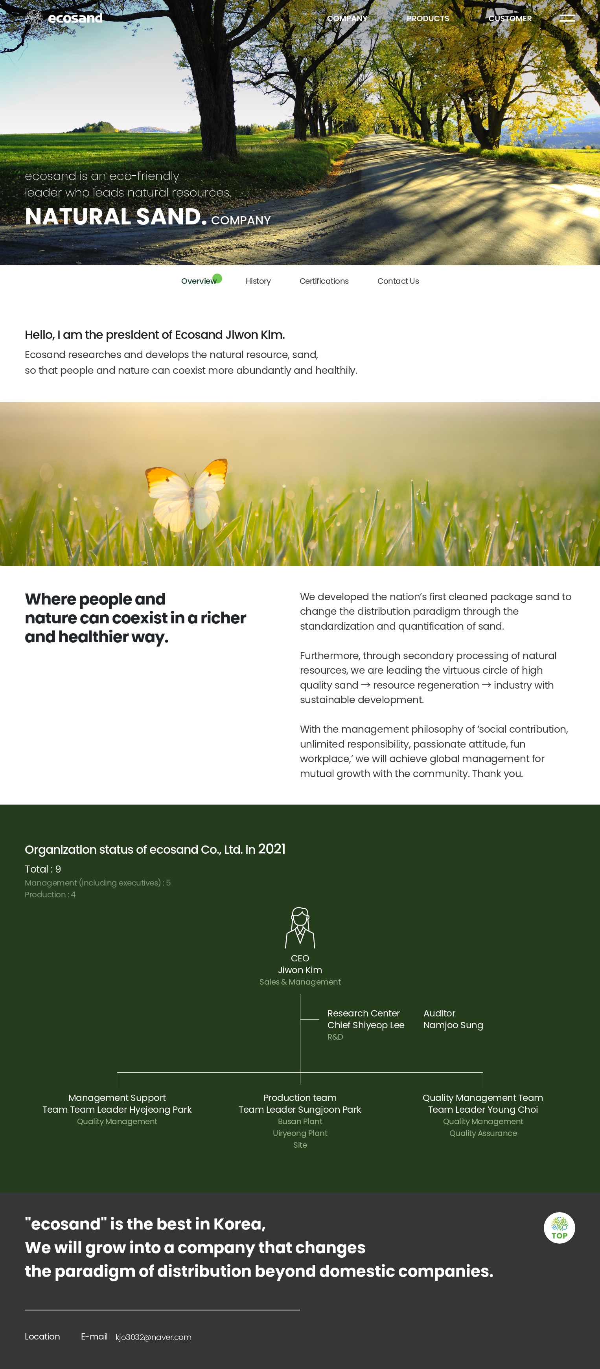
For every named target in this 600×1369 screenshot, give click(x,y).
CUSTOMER (510, 18)
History (258, 281)
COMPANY (347, 18)
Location (42, 1336)
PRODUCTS (428, 18)
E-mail (136, 1336)
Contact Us (398, 281)
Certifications (324, 281)
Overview (199, 281)
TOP (559, 1235)
